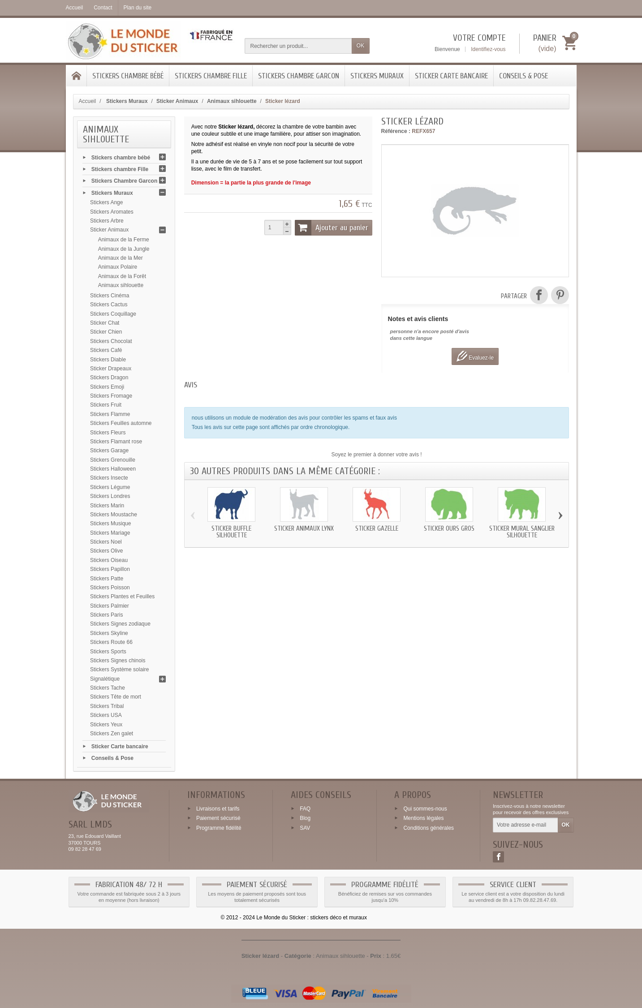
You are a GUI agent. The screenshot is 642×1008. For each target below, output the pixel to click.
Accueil (87, 101)
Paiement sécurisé (218, 818)
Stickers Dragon (109, 377)
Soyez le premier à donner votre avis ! (377, 454)
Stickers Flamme (110, 414)
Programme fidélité (218, 828)
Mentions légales (423, 818)
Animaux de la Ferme (123, 239)
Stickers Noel (106, 542)
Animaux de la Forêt (122, 276)
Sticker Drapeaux (110, 368)
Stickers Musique (110, 523)
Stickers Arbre (107, 221)
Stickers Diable (108, 359)
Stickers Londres (110, 496)
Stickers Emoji (107, 387)
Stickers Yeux (106, 724)
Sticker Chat (104, 323)
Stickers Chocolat (111, 341)
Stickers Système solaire (119, 669)
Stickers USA (106, 715)
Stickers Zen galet (111, 733)
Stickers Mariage (110, 533)
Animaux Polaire (117, 267)
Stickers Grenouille (112, 460)
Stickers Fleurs (107, 432)
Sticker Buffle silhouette (231, 532)
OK (360, 46)
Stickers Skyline (109, 633)
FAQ (305, 808)
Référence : (395, 131)
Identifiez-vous (488, 49)
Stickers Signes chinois (117, 660)
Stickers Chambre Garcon (298, 76)
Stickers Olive (106, 551)
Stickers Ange (106, 202)
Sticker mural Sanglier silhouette (522, 532)
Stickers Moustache (113, 514)
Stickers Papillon (110, 569)
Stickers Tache (107, 688)
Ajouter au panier (331, 227)
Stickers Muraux (377, 76)
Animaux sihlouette (120, 285)
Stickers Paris (106, 615)
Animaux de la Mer (120, 258)
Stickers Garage (109, 450)
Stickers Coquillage (113, 314)
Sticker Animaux (109, 230)
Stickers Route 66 (111, 642)
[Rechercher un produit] (298, 46)
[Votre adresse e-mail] (525, 825)
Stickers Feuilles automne (120, 423)
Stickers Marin (107, 505)
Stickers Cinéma (109, 295)
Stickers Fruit (105, 405)
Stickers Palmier (109, 606)
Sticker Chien (106, 332)
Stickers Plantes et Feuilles (122, 596)
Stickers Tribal (107, 706)
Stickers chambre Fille (211, 76)
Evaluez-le (475, 356)
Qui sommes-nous (425, 808)
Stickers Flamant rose (116, 441)
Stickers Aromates (112, 212)
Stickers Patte (106, 578)
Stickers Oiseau (109, 560)
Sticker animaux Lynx (304, 528)
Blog (305, 818)
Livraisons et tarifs (218, 808)
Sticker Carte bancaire (451, 76)
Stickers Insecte (109, 478)
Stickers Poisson (110, 587)
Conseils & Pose (523, 76)
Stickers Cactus (108, 304)
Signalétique (105, 679)
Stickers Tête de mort (115, 697)
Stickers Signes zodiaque (120, 624)
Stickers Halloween (113, 469)
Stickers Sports (108, 651)
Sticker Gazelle (376, 528)
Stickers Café (106, 350)
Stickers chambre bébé (128, 76)
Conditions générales (428, 828)
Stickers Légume (110, 487)
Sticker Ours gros (449, 528)
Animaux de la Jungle (124, 249)
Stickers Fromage (111, 396)
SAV (305, 828)
